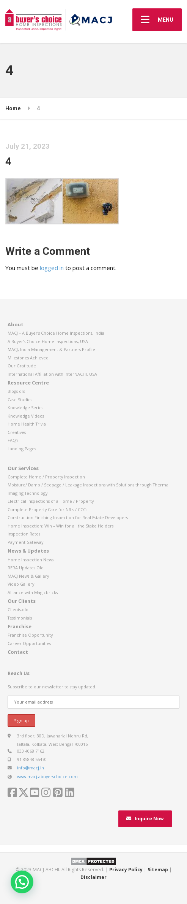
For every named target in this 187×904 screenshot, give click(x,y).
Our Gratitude (22, 366)
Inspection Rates (24, 534)
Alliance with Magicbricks (33, 592)
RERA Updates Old (26, 567)
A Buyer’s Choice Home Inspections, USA (48, 341)
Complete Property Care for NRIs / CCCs (47, 509)
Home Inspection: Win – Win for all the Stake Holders (60, 526)
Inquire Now (145, 818)
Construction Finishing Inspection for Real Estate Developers (68, 517)
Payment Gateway (25, 542)
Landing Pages (22, 448)
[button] (22, 882)
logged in (52, 268)
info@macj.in (30, 768)
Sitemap (158, 869)
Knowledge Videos (26, 416)
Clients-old (18, 609)
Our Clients (22, 600)
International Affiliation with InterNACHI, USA (52, 374)
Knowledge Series (25, 407)
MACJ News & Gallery (28, 576)
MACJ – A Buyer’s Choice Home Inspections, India (56, 333)
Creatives (17, 432)
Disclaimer (93, 877)
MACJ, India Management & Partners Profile (51, 349)
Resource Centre (28, 382)
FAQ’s (13, 440)
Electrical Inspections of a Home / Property (51, 501)
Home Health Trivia (27, 424)
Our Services (23, 468)
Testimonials (20, 618)
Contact (18, 651)
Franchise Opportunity (30, 635)
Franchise (19, 626)
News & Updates (28, 550)
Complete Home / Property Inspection (46, 477)
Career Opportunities (29, 643)
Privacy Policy (126, 869)
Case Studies (20, 399)
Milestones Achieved (28, 358)
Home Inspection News (30, 559)
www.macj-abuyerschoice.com (47, 776)
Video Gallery (21, 584)
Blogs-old (16, 391)
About (16, 324)
